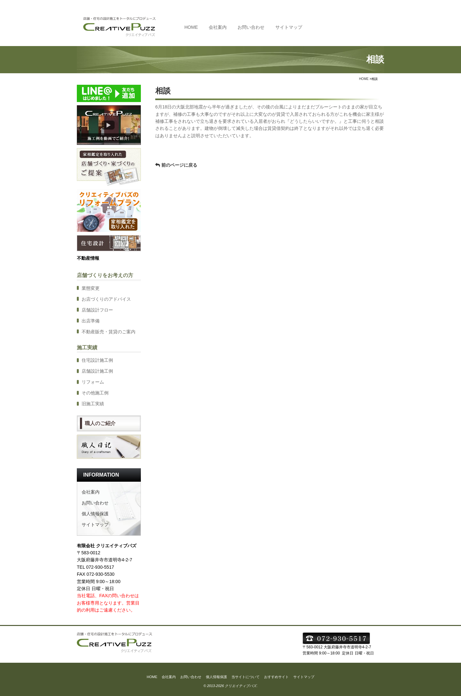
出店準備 (91, 320)
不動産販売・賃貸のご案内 (108, 331)
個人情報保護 (95, 513)
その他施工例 (95, 392)
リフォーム (93, 381)
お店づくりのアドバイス (106, 299)
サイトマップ (288, 27)
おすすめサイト (276, 677)
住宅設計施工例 (97, 360)
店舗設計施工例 (97, 371)
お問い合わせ (251, 27)
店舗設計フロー (97, 309)
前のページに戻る (179, 165)
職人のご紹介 (100, 423)
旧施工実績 (93, 403)
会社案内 (218, 27)
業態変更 (91, 288)
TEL (352, 27)
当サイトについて (245, 677)
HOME (191, 27)
